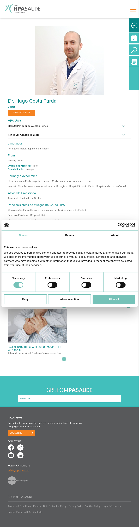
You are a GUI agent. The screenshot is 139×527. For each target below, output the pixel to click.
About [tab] (115, 235)
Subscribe (16, 432)
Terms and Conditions (19, 506)
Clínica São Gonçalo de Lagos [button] (23, 134)
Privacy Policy (76, 506)
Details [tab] (69, 235)
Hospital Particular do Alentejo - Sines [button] (28, 125)
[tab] (69, 126)
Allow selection (69, 299)
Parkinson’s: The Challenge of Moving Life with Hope (34, 348)
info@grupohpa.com (18, 470)
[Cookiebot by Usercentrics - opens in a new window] (120, 225)
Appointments (21, 112)
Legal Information (112, 506)
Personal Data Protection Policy (49, 506)
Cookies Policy (92, 506)
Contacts (37, 512)
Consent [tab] (24, 235)
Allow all (113, 299)
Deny (25, 299)
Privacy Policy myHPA (19, 512)
